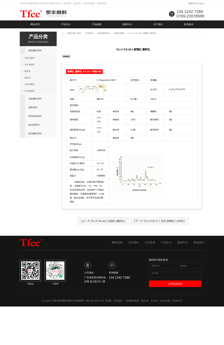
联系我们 (199, 242)
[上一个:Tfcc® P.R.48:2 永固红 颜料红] (103, 221)
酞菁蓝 (28, 71)
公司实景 (150, 242)
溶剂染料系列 (35, 116)
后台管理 (165, 301)
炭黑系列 (32, 107)
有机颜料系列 (35, 50)
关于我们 (158, 24)
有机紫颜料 (30, 91)
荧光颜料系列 (35, 133)
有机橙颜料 (30, 84)
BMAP (144, 301)
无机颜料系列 (35, 99)
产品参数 (96, 24)
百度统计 (177, 301)
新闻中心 (127, 24)
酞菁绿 (28, 78)
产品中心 (66, 24)
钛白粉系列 (33, 125)
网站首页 (35, 24)
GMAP (154, 301)
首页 (79, 33)
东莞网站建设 (132, 301)
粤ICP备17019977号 (95, 301)
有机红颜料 (30, 58)
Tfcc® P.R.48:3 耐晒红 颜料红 (142, 33)
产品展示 (89, 33)
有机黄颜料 (30, 65)
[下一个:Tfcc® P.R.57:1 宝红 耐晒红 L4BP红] (159, 221)
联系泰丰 (189, 24)
